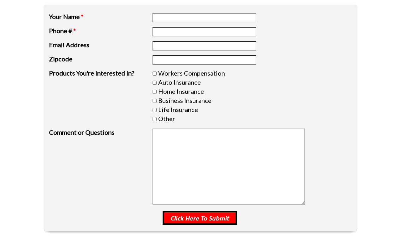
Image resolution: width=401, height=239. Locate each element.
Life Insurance (178, 109)
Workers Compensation (191, 73)
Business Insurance (184, 100)
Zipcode (60, 59)
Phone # (62, 31)
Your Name (66, 16)
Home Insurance (181, 91)
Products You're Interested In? (91, 73)
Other (166, 118)
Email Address (69, 45)
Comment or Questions (81, 132)
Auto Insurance (179, 82)
